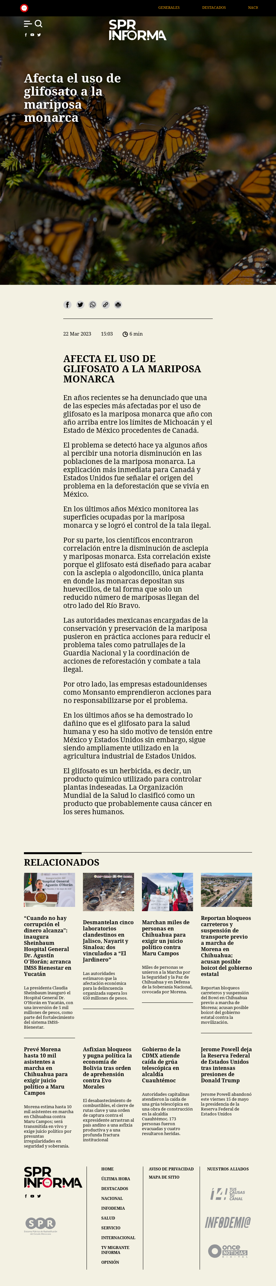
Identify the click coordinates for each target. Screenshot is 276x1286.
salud (108, 1218)
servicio (110, 1228)
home (107, 1169)
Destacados (223, 7)
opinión (110, 1262)
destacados (114, 1188)
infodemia (113, 1208)
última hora (115, 1179)
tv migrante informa (115, 1250)
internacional (118, 1237)
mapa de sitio (164, 1177)
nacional (112, 1198)
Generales (178, 7)
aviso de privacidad (171, 1169)
